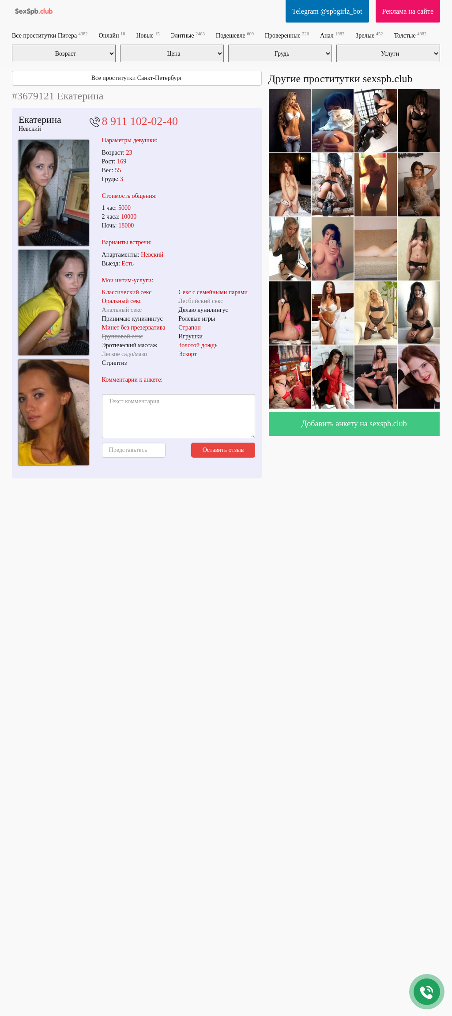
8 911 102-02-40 (140, 121)
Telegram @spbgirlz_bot (327, 11)
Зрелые (369, 35)
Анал (332, 35)
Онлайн (112, 35)
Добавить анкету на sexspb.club (354, 423)
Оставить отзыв (223, 450)
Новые (147, 35)
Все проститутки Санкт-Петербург (136, 78)
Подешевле (235, 35)
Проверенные (287, 35)
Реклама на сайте (407, 11)
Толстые (410, 35)
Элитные (188, 35)
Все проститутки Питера (50, 35)
